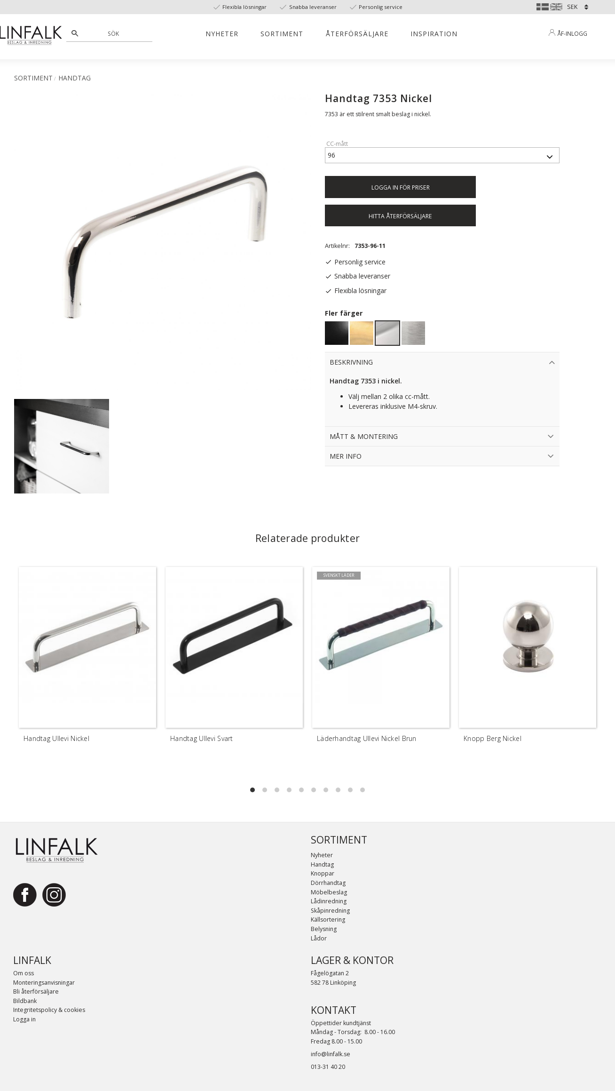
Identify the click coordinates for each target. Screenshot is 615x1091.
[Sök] (75, 33)
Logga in (24, 1019)
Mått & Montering (364, 436)
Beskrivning (351, 362)
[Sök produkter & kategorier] (114, 33)
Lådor (319, 938)
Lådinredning (329, 901)
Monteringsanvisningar (44, 983)
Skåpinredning (330, 911)
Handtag (322, 864)
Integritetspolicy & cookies (49, 1010)
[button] (252, 790)
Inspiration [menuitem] (433, 33)
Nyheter (322, 855)
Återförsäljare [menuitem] (357, 33)
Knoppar (322, 873)
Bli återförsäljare (36, 991)
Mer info (346, 456)
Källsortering (328, 920)
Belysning (324, 929)
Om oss (23, 973)
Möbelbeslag (329, 892)
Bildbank (25, 1001)
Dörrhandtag (328, 883)
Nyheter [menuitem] (221, 33)
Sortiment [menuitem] (281, 33)
